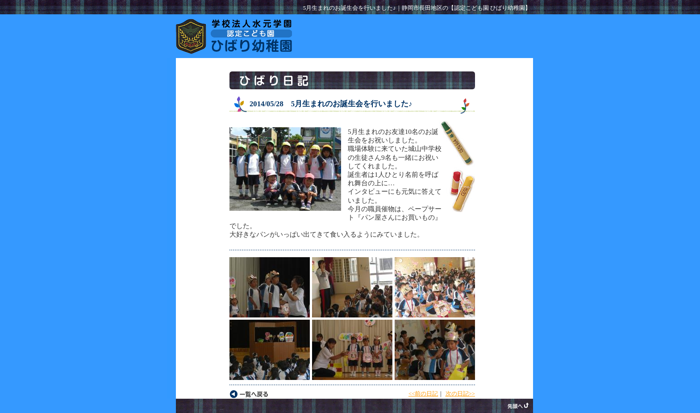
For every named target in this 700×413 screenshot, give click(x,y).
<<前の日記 (423, 394)
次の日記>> (460, 394)
